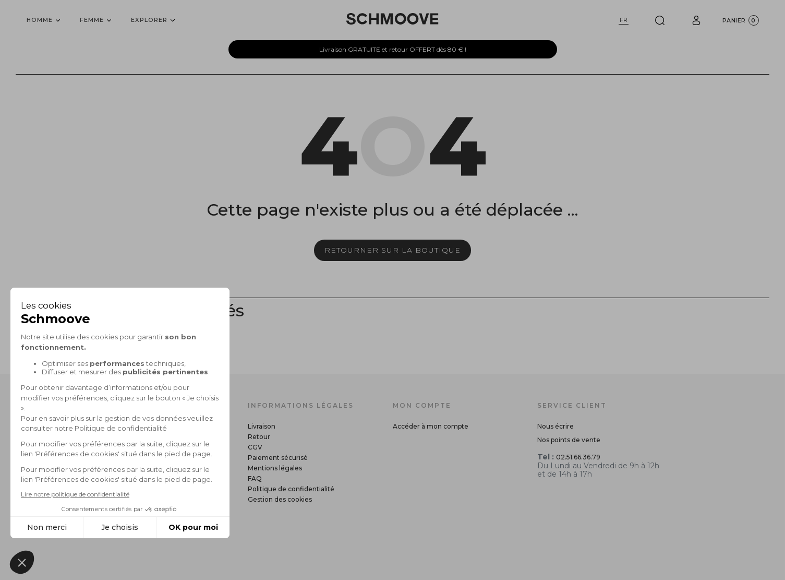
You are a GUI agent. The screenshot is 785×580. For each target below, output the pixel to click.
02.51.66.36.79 (578, 457)
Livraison (261, 426)
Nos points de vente (568, 440)
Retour (259, 437)
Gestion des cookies (280, 499)
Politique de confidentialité (291, 489)
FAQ (255, 478)
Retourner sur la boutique (392, 250)
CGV (255, 447)
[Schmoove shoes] (392, 19)
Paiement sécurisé (278, 457)
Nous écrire (555, 426)
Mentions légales (275, 468)
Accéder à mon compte (430, 426)
